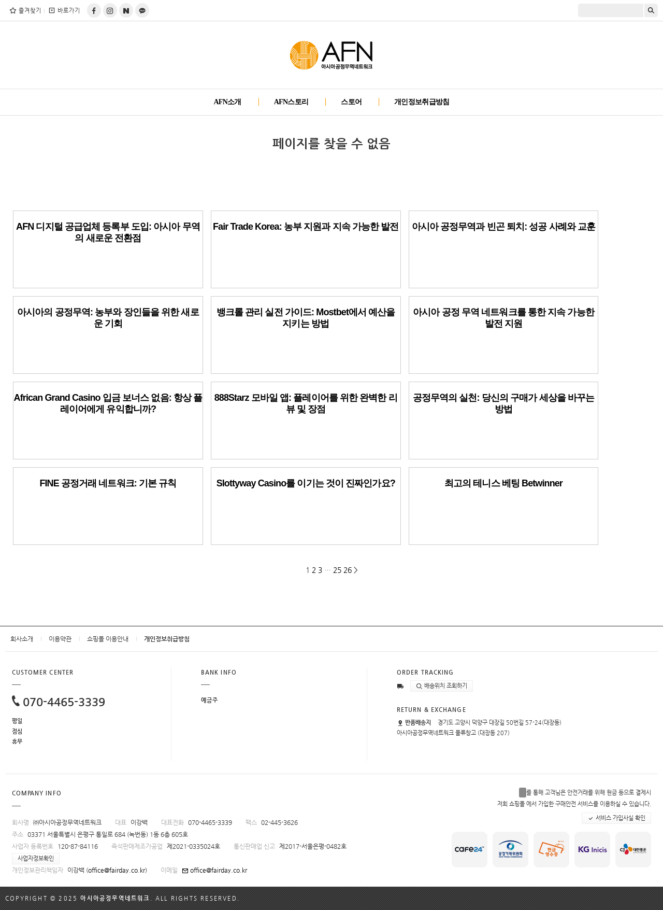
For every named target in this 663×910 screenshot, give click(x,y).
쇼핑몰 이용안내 (107, 638)
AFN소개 (227, 102)
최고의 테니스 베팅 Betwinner (503, 483)
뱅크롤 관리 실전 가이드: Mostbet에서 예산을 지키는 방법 (306, 318)
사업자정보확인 (36, 858)
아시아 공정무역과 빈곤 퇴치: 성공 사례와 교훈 (504, 226)
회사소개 (21, 638)
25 (337, 570)
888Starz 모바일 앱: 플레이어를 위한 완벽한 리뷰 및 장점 (305, 403)
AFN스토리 (291, 102)
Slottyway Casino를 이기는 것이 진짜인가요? (306, 483)
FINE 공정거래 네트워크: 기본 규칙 (107, 483)
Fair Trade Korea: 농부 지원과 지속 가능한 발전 (305, 226)
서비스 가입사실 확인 (616, 818)
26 (347, 570)
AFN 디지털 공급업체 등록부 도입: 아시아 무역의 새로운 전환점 (108, 232)
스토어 (351, 102)
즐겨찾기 (25, 10)
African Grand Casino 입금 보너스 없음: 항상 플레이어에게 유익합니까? (108, 403)
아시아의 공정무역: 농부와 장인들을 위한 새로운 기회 (108, 318)
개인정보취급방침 (421, 102)
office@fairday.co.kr (116, 870)
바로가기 (64, 10)
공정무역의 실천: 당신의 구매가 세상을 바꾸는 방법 (504, 403)
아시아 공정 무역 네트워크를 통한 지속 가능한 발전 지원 (503, 318)
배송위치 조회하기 (441, 686)
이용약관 (60, 638)
